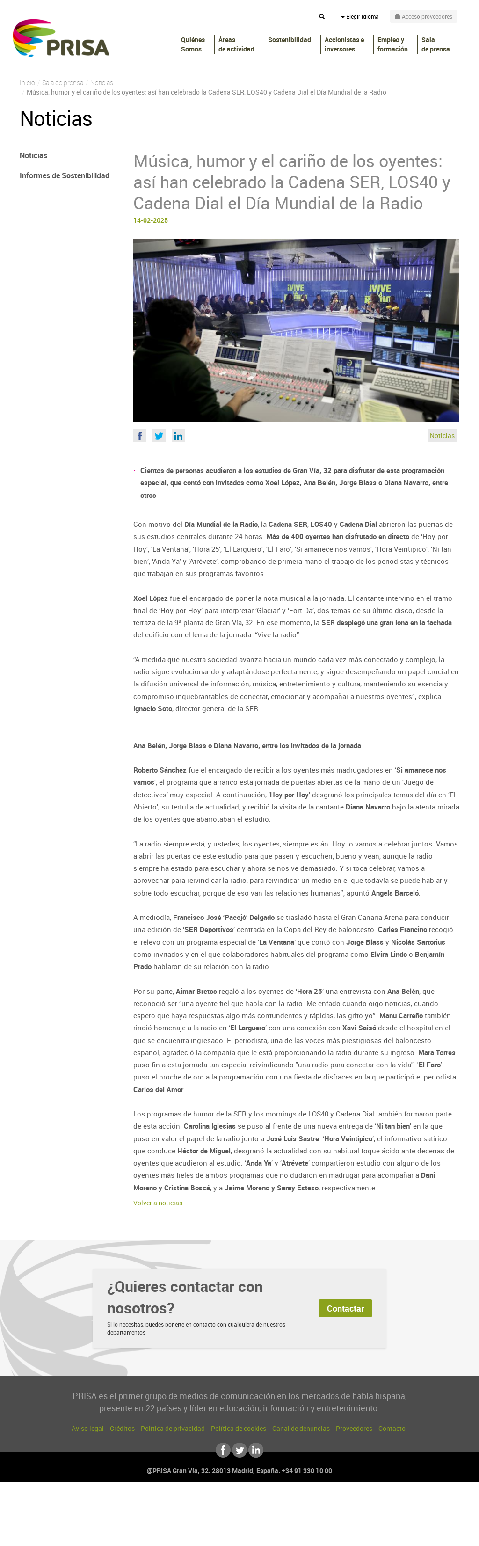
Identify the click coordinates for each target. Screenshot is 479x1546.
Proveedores (354, 1428)
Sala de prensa (435, 44)
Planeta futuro (364, 1518)
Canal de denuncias (301, 1428)
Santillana (221, 1504)
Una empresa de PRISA (49, 1512)
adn (371, 1504)
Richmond (126, 1533)
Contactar (345, 1308)
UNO (197, 1518)
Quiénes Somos (193, 44)
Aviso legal (88, 1428)
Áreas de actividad (236, 44)
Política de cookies (238, 1428)
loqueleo (340, 1533)
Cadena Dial (295, 1518)
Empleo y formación (392, 44)
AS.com (341, 1504)
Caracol (406, 1504)
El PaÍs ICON (259, 1533)
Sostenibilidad (289, 39)
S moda (298, 1533)
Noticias (442, 435)
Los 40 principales (177, 1504)
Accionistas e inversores (344, 44)
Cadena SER (311, 1504)
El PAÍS (132, 1504)
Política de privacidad (173, 1428)
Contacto (392, 1428)
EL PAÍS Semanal (329, 1518)
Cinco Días (260, 1518)
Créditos (122, 1428)
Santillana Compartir (270, 1504)
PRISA (61, 38)
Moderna (172, 1533)
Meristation (384, 1533)
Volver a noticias (157, 1202)
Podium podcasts (219, 1533)
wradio (224, 1518)
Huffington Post (145, 1518)
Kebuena (397, 1518)
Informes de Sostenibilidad (64, 175)
